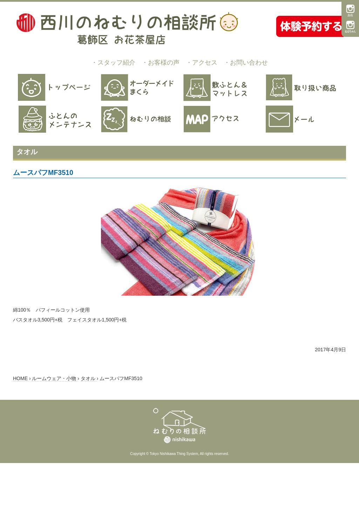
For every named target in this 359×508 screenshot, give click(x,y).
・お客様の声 (161, 62)
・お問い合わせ (246, 62)
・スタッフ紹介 (113, 62)
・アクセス (201, 62)
